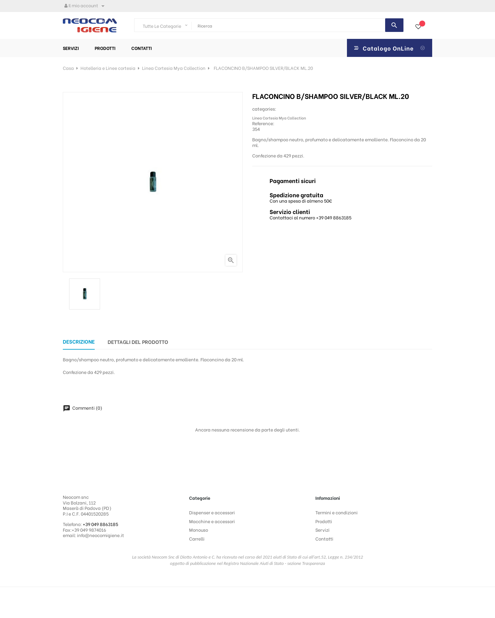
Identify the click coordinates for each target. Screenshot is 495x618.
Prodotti (323, 521)
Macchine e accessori (212, 521)
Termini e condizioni (336, 512)
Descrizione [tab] (79, 341)
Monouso (198, 529)
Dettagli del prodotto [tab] (138, 341)
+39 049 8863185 (100, 524)
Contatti (324, 538)
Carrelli (197, 538)
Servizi (322, 529)
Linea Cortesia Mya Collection (279, 117)
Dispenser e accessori (212, 512)
